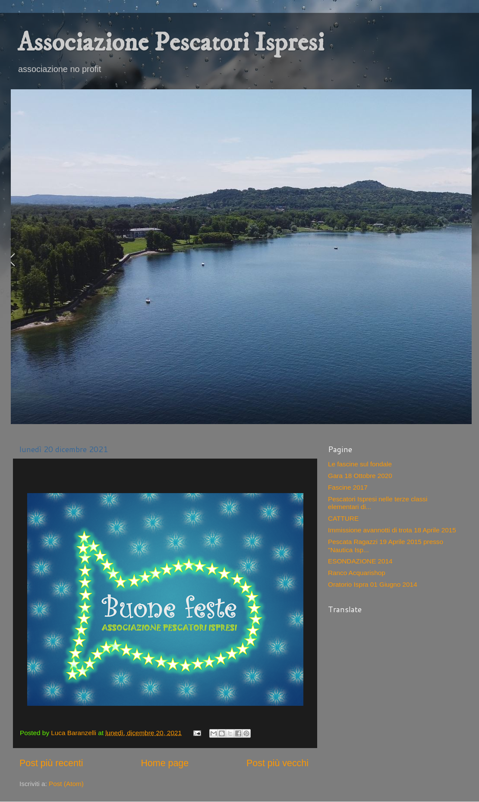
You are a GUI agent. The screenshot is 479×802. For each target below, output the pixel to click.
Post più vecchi (277, 763)
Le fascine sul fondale (360, 464)
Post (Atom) (66, 783)
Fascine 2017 (348, 487)
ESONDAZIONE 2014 (360, 561)
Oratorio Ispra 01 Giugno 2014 (372, 584)
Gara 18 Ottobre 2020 (360, 475)
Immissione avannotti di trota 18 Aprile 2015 (392, 530)
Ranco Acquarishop (356, 572)
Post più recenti (51, 763)
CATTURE (343, 518)
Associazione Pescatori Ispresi (170, 43)
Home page (165, 763)
